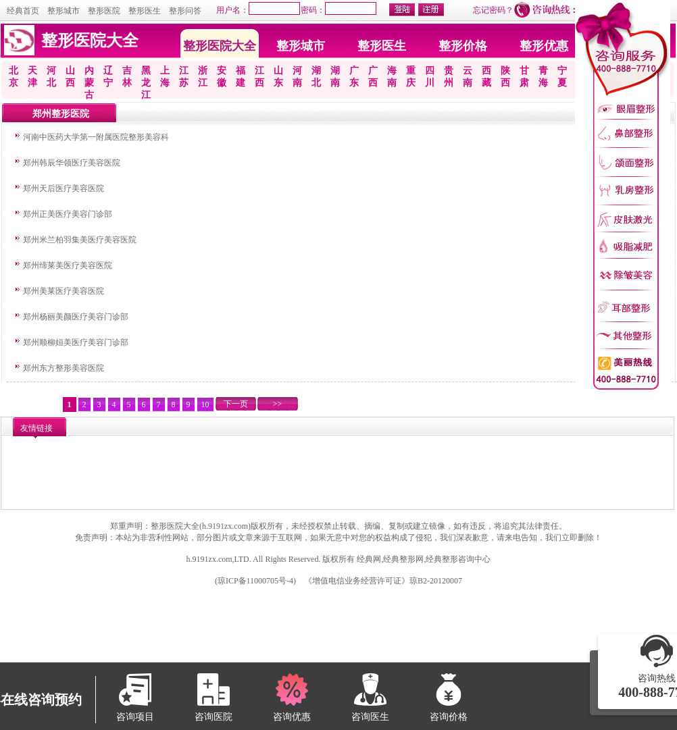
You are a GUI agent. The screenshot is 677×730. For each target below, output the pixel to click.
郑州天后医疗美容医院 (63, 188)
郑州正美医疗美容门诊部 (67, 214)
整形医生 (144, 11)
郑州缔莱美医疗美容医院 (67, 265)
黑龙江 (146, 83)
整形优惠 (544, 46)
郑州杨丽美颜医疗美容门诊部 (75, 316)
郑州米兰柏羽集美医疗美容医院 (79, 239)
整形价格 (462, 46)
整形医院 (104, 11)
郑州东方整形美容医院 (63, 368)
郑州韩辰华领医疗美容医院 (71, 162)
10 (205, 404)
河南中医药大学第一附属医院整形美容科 (96, 137)
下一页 (236, 404)
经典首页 (23, 11)
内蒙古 (89, 83)
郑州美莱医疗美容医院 (63, 291)
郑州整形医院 (60, 114)
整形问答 (185, 11)
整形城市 (63, 11)
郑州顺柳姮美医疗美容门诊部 (75, 342)
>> (277, 404)
